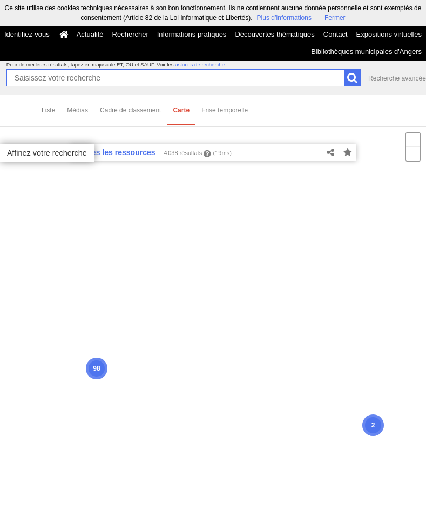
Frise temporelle (224, 110)
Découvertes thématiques (274, 34)
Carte (181, 110)
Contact (335, 34)
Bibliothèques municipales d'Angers (366, 52)
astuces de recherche (200, 65)
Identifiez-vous (27, 34)
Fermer (335, 18)
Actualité (90, 34)
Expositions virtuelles (389, 34)
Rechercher (130, 34)
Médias (77, 110)
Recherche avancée (397, 78)
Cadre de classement (130, 110)
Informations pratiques (192, 34)
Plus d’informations (284, 18)
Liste (48, 110)
